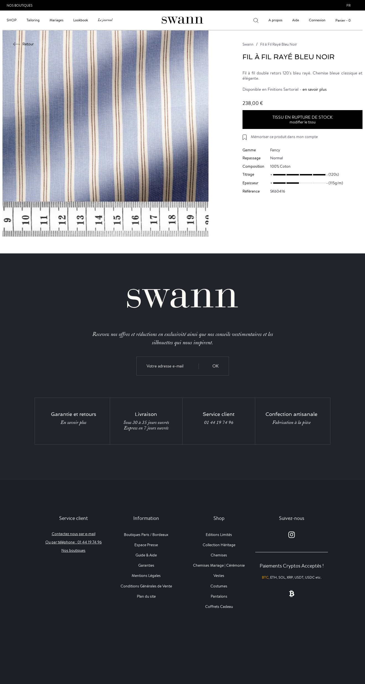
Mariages (56, 20)
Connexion (317, 20)
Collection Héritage (219, 544)
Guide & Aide (146, 555)
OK (215, 366)
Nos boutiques (73, 550)
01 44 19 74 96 (218, 422)
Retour (24, 44)
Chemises (219, 555)
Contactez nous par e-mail (73, 533)
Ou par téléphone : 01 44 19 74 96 (73, 542)
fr (348, 5)
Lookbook (80, 20)
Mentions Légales (146, 575)
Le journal (105, 20)
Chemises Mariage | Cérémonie (219, 565)
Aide (295, 20)
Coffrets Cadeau (219, 606)
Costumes (218, 586)
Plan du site (146, 596)
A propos (275, 20)
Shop (12, 20)
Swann (248, 44)
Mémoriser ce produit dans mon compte (284, 136)
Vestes (218, 575)
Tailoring (33, 20)
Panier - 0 (343, 20)
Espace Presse (146, 544)
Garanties (146, 565)
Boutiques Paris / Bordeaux (146, 534)
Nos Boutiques (19, 5)
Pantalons (219, 596)
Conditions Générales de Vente (146, 586)
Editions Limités (219, 534)
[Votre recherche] (256, 20)
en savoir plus (315, 89)
